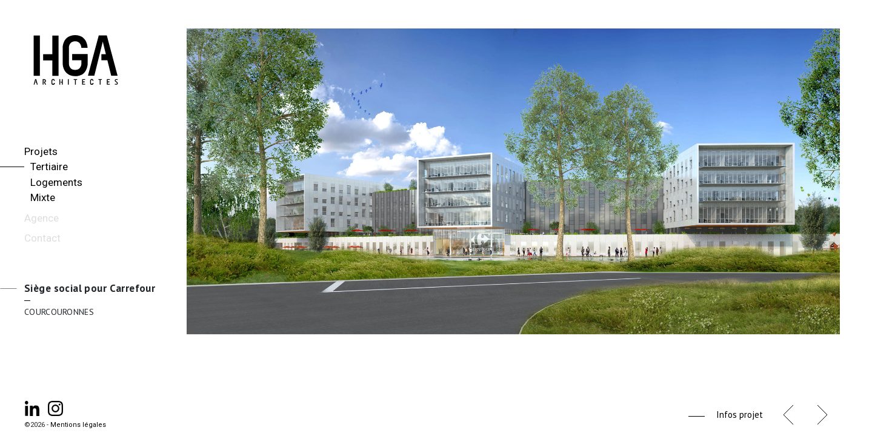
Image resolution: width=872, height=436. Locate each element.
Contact (42, 238)
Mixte (42, 197)
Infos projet (739, 414)
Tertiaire (49, 166)
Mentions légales (78, 425)
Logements (56, 182)
